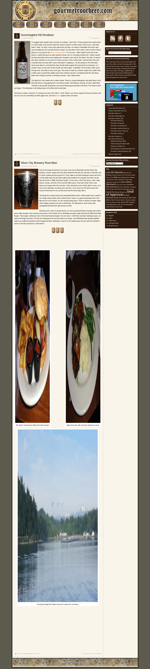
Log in (110, 218)
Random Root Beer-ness (116, 111)
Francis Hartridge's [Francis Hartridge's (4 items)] (119, 179)
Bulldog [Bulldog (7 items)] (108, 175)
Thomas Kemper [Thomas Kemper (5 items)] (130, 200)
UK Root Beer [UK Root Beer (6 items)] (128, 204)
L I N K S (99, 25)
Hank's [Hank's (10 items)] (123, 182)
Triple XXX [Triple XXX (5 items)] (120, 204)
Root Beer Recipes (114, 136)
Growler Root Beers (117, 146)
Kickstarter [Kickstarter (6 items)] (130, 184)
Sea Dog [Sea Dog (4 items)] (124, 192)
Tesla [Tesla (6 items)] (130, 197)
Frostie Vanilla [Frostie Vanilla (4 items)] (128, 179)
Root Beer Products (114, 118)
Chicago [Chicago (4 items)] (114, 175)
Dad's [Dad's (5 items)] (129, 175)
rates (58, 96)
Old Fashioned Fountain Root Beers (122, 149)
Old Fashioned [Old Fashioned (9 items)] (111, 187)
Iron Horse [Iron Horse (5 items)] (123, 184)
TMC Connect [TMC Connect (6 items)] (130, 202)
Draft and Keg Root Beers (31, 166)
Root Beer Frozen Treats (118, 131)
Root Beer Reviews (114, 139)
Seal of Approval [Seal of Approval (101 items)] (120, 193)
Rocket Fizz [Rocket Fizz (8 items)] (110, 192)
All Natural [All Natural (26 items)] (116, 172)
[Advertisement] (57, 129)
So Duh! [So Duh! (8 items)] (126, 195)
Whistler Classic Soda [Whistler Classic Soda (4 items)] (116, 206)
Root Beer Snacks (116, 133)
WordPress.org (113, 226)
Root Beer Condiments (118, 126)
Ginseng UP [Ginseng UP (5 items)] (116, 182)
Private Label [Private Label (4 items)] (113, 189)
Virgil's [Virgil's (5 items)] (108, 207)
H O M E (18, 25)
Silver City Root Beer (58, 52)
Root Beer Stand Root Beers (119, 151)
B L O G (86, 25)
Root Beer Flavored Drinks (119, 128)
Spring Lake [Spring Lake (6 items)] (118, 197)
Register (111, 215)
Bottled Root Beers (29, 38)
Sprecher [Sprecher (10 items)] (109, 197)
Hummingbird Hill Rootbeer (37, 34)
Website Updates (113, 154)
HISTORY (60, 25)
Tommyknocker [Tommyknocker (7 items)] (111, 204)
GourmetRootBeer (28, 154)
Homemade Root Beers (115, 108)
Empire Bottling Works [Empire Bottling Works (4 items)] (123, 177)
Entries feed (112, 221)
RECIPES (73, 25)
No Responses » (95, 38)
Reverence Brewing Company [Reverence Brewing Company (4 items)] (126, 189)
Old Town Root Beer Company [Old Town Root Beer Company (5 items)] (127, 187)
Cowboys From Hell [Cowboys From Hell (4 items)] (122, 175)
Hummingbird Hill (85, 154)
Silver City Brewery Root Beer (39, 162)
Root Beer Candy (116, 123)
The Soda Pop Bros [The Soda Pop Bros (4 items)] (119, 200)
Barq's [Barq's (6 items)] (124, 173)
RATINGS (46, 25)
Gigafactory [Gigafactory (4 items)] (109, 182)
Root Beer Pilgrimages (115, 116)
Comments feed (113, 223)
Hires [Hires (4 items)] (118, 184)
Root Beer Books (116, 121)
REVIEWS (32, 25)
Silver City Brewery (96, 154)
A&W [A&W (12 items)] (108, 172)
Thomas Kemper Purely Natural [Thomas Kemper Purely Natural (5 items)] (115, 202)
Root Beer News (113, 113)
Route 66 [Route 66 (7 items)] (118, 192)
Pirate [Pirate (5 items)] (108, 189)
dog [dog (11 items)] (115, 177)
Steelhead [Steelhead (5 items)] (125, 197)
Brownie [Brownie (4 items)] (129, 172)
